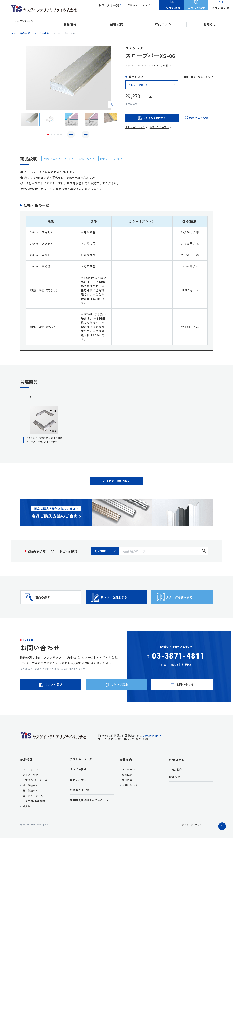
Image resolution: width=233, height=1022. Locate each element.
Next (84, 135)
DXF (110, 160)
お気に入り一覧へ (159, 127)
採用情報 (127, 798)
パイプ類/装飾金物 (34, 819)
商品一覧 (25, 33)
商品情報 (26, 777)
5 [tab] (61, 135)
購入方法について (135, 127)
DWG (125, 160)
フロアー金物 (41, 33)
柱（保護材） (30, 808)
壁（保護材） (30, 803)
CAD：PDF (91, 160)
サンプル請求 (79, 788)
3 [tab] (54, 135)
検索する (204, 555)
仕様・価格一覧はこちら (197, 76)
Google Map (150, 755)
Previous (71, 135)
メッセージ (128, 787)
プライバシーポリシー (191, 842)
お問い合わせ (130, 803)
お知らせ (209, 21)
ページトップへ (221, 843)
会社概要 (127, 792)
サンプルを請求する (122, 607)
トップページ (23, 21)
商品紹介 (177, 787)
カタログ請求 (79, 799)
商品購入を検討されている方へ (91, 820)
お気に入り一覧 (111, 7)
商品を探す (49, 607)
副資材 (26, 824)
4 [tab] (58, 135)
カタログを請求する (188, 607)
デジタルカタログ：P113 (59, 160)
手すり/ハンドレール (35, 798)
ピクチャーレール (33, 813)
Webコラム (177, 777)
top (13, 33)
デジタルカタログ (139, 7)
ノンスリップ (30, 787)
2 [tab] (51, 135)
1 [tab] (48, 135)
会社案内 (126, 777)
